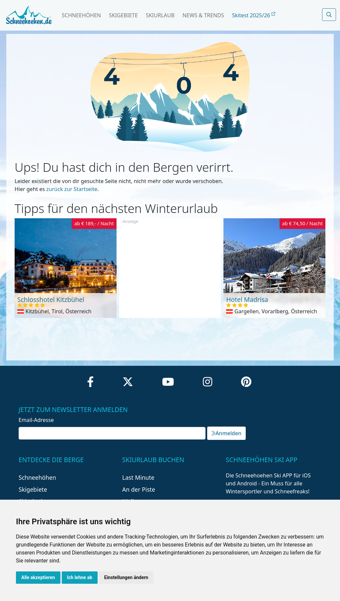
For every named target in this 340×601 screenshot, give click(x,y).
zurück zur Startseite (71, 189)
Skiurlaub (160, 15)
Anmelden (226, 433)
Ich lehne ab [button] (79, 577)
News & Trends (203, 15)
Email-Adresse (36, 420)
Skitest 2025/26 (253, 15)
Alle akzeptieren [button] (38, 577)
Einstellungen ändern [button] (126, 577)
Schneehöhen (81, 15)
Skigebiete (123, 15)
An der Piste (138, 489)
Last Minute (138, 477)
